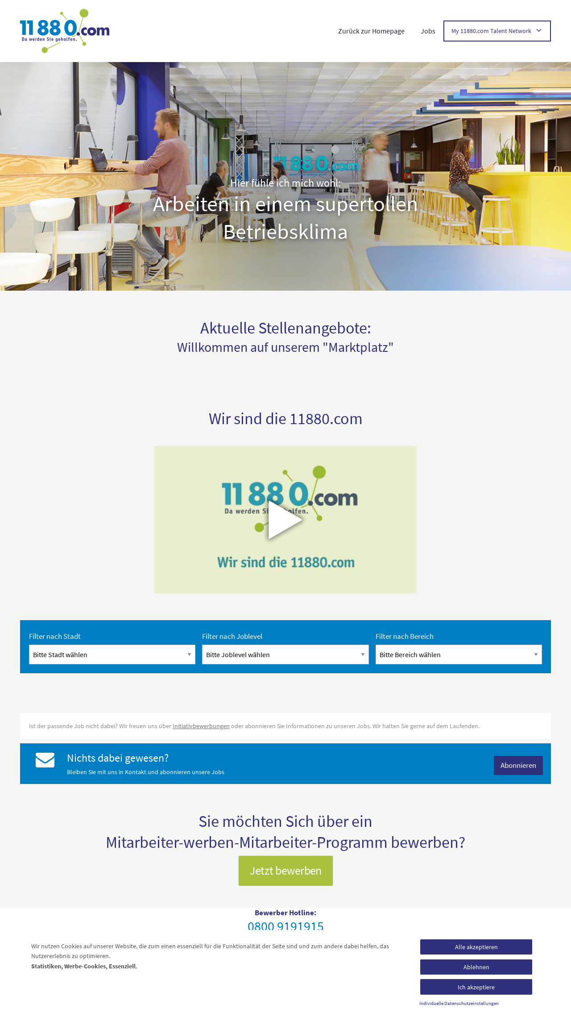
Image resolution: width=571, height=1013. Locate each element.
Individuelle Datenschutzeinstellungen (459, 1003)
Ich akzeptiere (476, 987)
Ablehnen (476, 967)
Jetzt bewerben (286, 870)
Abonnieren (518, 765)
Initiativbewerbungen (201, 726)
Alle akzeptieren (476, 947)
